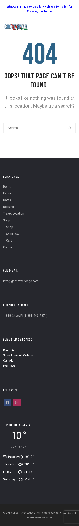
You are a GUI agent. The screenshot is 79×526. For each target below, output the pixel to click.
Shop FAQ (12, 233)
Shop (6, 220)
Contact (8, 247)
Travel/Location (13, 213)
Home (7, 186)
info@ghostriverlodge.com (21, 281)
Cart (9, 240)
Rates (7, 200)
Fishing (7, 193)
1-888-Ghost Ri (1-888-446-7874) (25, 315)
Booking (8, 206)
